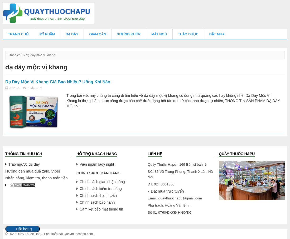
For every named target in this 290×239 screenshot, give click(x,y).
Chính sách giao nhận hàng (102, 182)
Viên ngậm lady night (97, 164)
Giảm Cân (97, 34)
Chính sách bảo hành (97, 202)
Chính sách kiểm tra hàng (101, 189)
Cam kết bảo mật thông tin (101, 209)
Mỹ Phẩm (47, 34)
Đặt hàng (24, 229)
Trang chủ (18, 34)
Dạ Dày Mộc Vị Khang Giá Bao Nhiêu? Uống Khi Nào (57, 82)
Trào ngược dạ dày (24, 164)
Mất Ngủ (159, 34)
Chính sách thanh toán (98, 195)
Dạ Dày (72, 34)
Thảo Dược (188, 34)
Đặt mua (217, 34)
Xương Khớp (129, 34)
